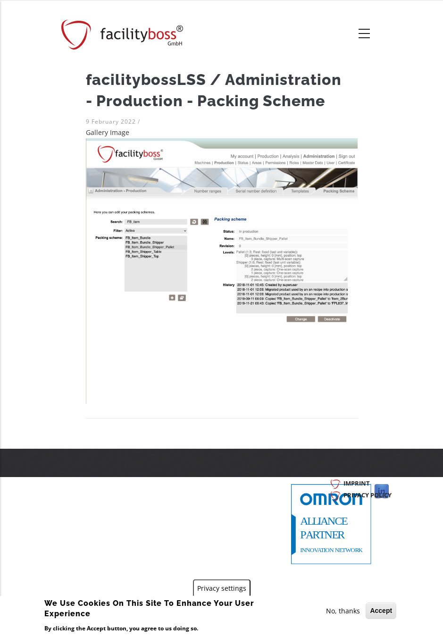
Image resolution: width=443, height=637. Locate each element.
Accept (381, 610)
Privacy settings (221, 588)
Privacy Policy (367, 495)
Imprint (356, 483)
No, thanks (343, 610)
